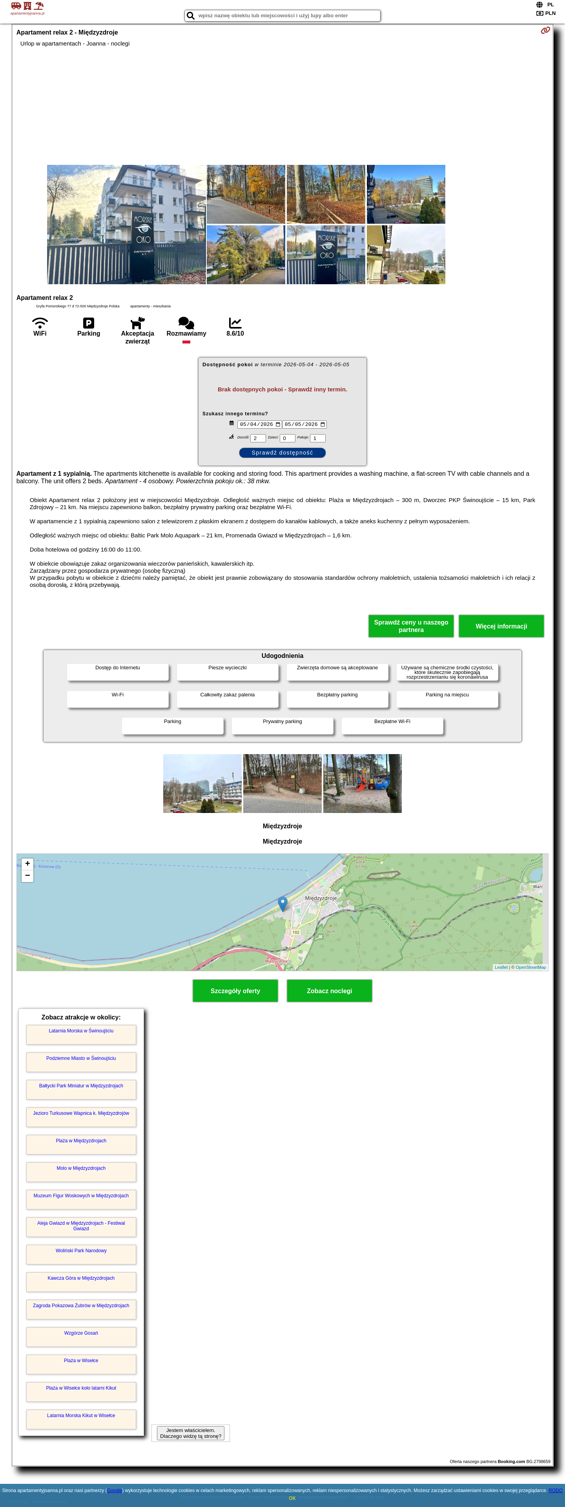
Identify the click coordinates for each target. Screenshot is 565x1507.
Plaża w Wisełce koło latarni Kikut (81, 1388)
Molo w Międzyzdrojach (81, 1168)
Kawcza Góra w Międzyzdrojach (81, 1278)
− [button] (27, 876)
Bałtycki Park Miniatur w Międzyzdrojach (81, 1086)
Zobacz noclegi (329, 991)
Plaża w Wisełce (81, 1360)
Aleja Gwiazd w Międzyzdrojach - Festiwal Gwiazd (81, 1225)
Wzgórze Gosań (81, 1333)
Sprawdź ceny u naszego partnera (411, 626)
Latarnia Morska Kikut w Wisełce (81, 1415)
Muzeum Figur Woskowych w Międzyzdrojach (81, 1195)
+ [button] (27, 864)
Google (114, 1490)
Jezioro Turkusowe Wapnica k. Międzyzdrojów (81, 1113)
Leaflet (501, 967)
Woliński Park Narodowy (81, 1250)
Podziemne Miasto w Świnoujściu (81, 1058)
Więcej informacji (501, 626)
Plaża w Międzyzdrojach (81, 1140)
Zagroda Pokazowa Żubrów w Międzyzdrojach (81, 1305)
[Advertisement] (282, 106)
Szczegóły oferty (235, 991)
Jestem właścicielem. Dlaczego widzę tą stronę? (190, 1433)
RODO (556, 1490)
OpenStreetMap (531, 967)
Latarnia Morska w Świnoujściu (81, 1031)
